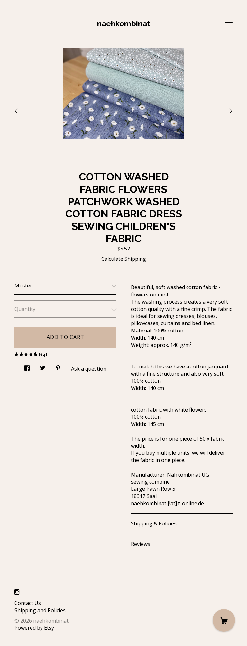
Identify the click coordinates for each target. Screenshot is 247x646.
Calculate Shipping (123, 258)
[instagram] (16, 592)
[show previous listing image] (30, 109)
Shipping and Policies (40, 610)
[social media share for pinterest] (58, 366)
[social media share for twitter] (42, 366)
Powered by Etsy (34, 627)
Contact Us (27, 602)
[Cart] (224, 620)
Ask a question (88, 368)
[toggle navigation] (229, 22)
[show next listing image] (216, 109)
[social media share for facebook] (27, 366)
